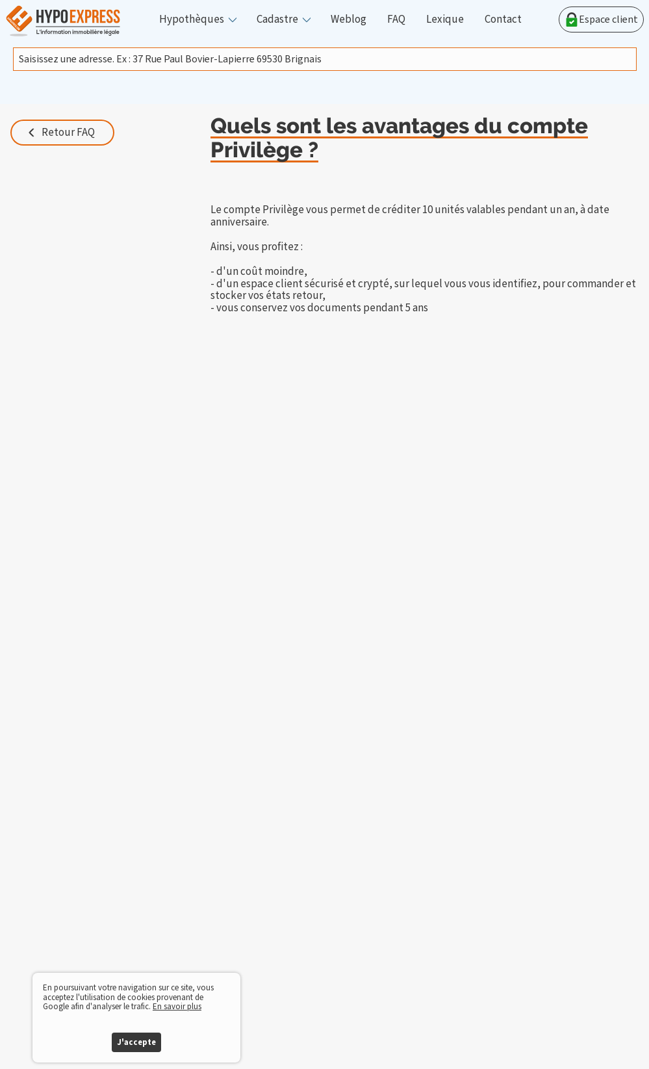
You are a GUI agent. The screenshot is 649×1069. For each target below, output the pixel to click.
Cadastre (277, 20)
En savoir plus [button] (177, 1006)
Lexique (445, 20)
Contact (503, 20)
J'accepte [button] (136, 1042)
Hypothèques (191, 20)
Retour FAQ (68, 132)
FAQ (396, 20)
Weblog (348, 20)
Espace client (601, 19)
